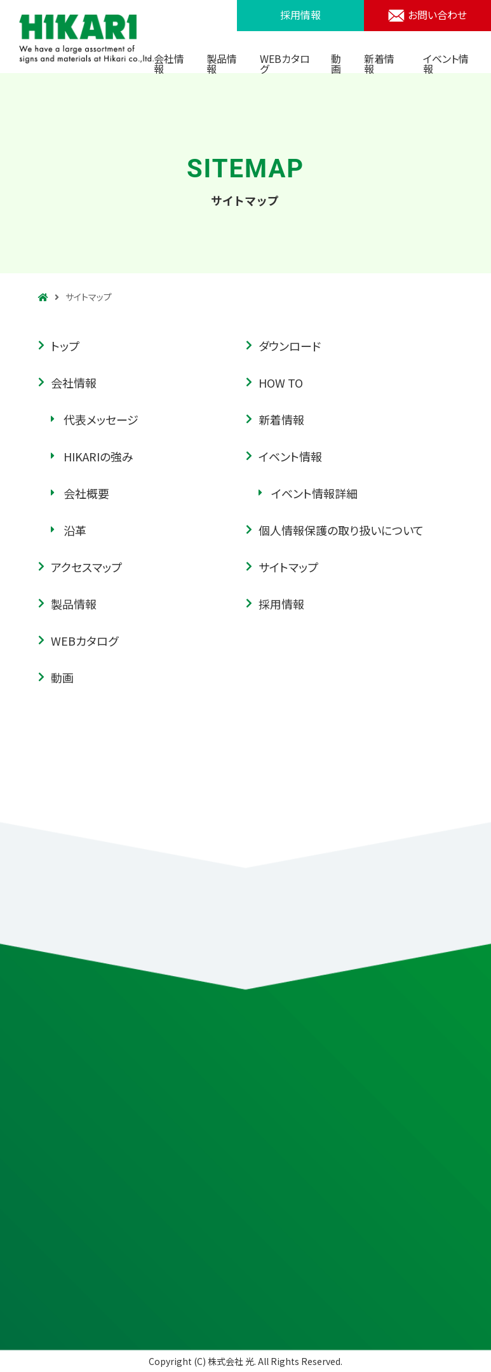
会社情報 (169, 63)
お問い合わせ (427, 14)
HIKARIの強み (98, 458)
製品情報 (221, 63)
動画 (336, 63)
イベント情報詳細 (314, 494)
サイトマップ (288, 568)
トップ (65, 347)
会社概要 (86, 494)
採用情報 (300, 14)
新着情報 (379, 63)
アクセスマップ (86, 568)
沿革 (75, 531)
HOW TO (281, 384)
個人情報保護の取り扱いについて (341, 531)
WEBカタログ (285, 63)
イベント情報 (446, 63)
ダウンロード (290, 347)
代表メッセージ (101, 421)
